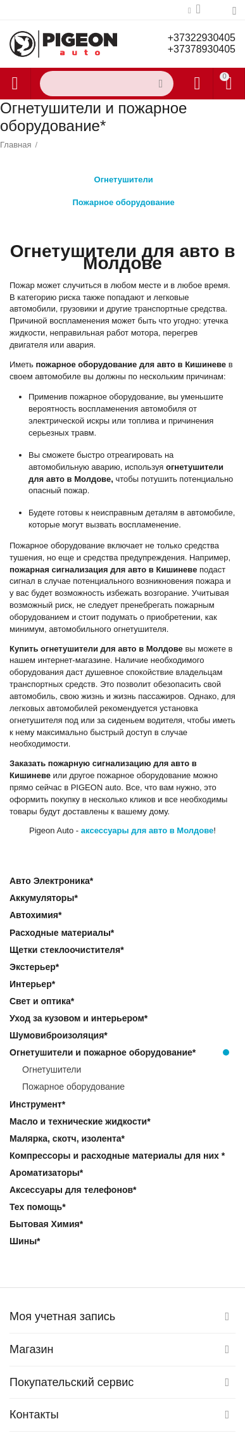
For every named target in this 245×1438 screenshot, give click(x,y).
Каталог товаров (14, 83)
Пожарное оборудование (123, 199)
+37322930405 (202, 37)
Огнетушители (123, 176)
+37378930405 (202, 49)
